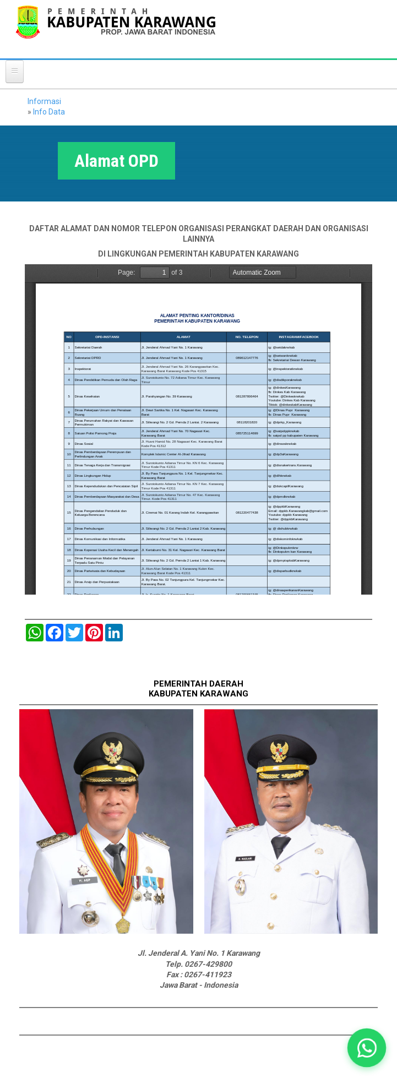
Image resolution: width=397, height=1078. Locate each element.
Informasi (44, 101)
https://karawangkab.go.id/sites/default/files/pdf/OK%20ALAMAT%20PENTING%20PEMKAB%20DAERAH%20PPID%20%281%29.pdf (198, 429)
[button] (367, 1048)
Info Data (49, 111)
